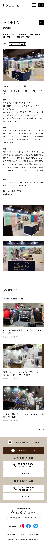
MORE (41, 429)
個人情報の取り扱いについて (15, 535)
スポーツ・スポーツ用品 (17, 44)
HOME (5, 34)
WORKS (15, 34)
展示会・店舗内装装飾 (29, 34)
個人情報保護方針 (34, 535)
